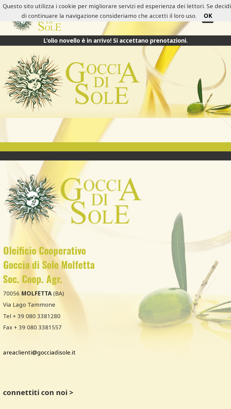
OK (208, 15)
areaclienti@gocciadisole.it (39, 352)
